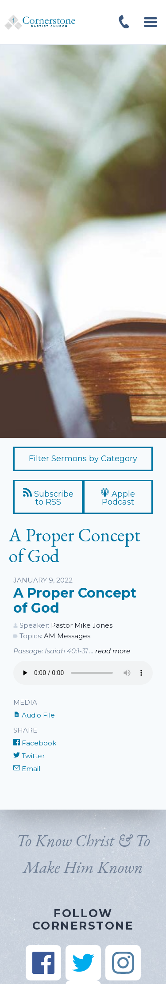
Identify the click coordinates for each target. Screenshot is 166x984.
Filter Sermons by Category (83, 458)
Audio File (34, 715)
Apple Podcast (117, 497)
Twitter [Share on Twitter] (29, 756)
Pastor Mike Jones (81, 625)
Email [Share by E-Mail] (26, 768)
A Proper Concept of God (74, 600)
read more (112, 651)
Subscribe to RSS (48, 497)
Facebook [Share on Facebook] (34, 743)
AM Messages (67, 636)
